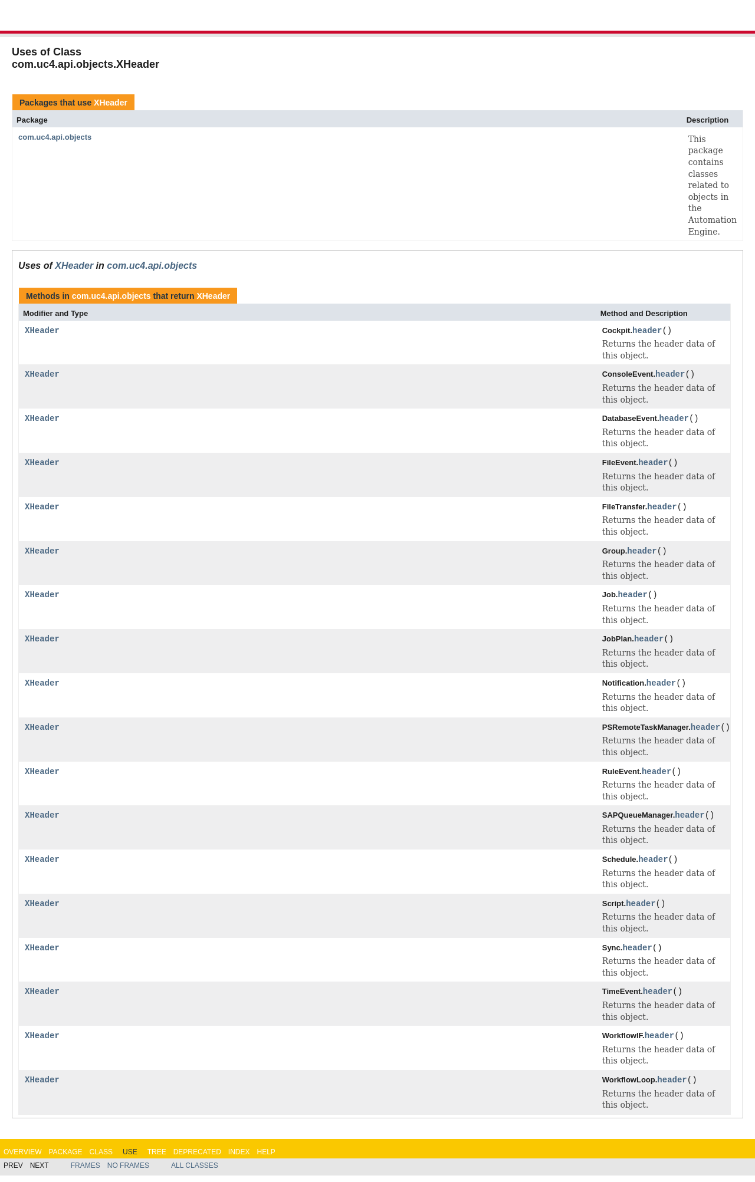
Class (101, 1158)
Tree (156, 1158)
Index (239, 1158)
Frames (85, 1172)
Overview (22, 1158)
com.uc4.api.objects (54, 137)
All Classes (194, 1172)
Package (65, 1158)
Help (266, 1158)
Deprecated (197, 1158)
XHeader (110, 102)
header (647, 331)
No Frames (128, 1172)
